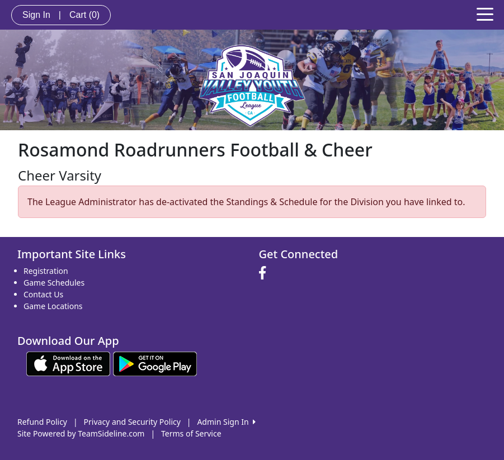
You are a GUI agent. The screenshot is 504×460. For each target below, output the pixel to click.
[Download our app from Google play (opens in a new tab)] (155, 362)
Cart (84, 15)
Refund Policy (42, 421)
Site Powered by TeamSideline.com (80, 433)
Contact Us (43, 294)
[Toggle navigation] (485, 13)
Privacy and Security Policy (132, 421)
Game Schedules (53, 282)
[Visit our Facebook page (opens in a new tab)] (265, 273)
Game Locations (53, 306)
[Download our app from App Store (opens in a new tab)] (68, 362)
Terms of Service (191, 433)
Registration (45, 270)
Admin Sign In (226, 421)
